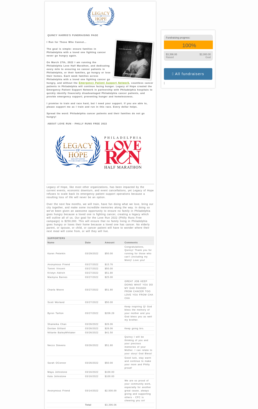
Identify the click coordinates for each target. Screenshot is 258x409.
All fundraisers (188, 74)
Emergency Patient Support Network (104, 82)
